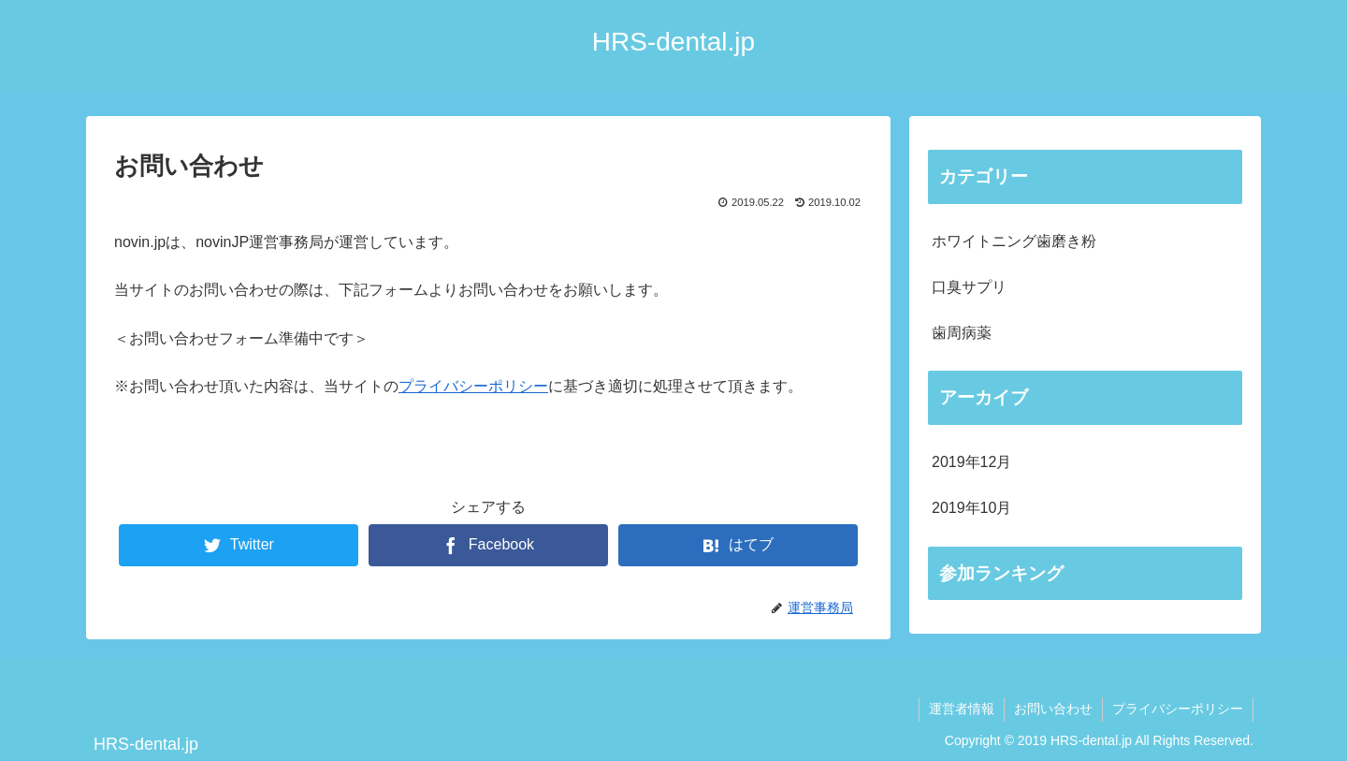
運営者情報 (961, 708)
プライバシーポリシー (473, 386)
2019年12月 (971, 462)
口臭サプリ (969, 287)
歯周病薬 (962, 333)
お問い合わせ (1053, 708)
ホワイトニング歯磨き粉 (1014, 241)
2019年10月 (971, 508)
